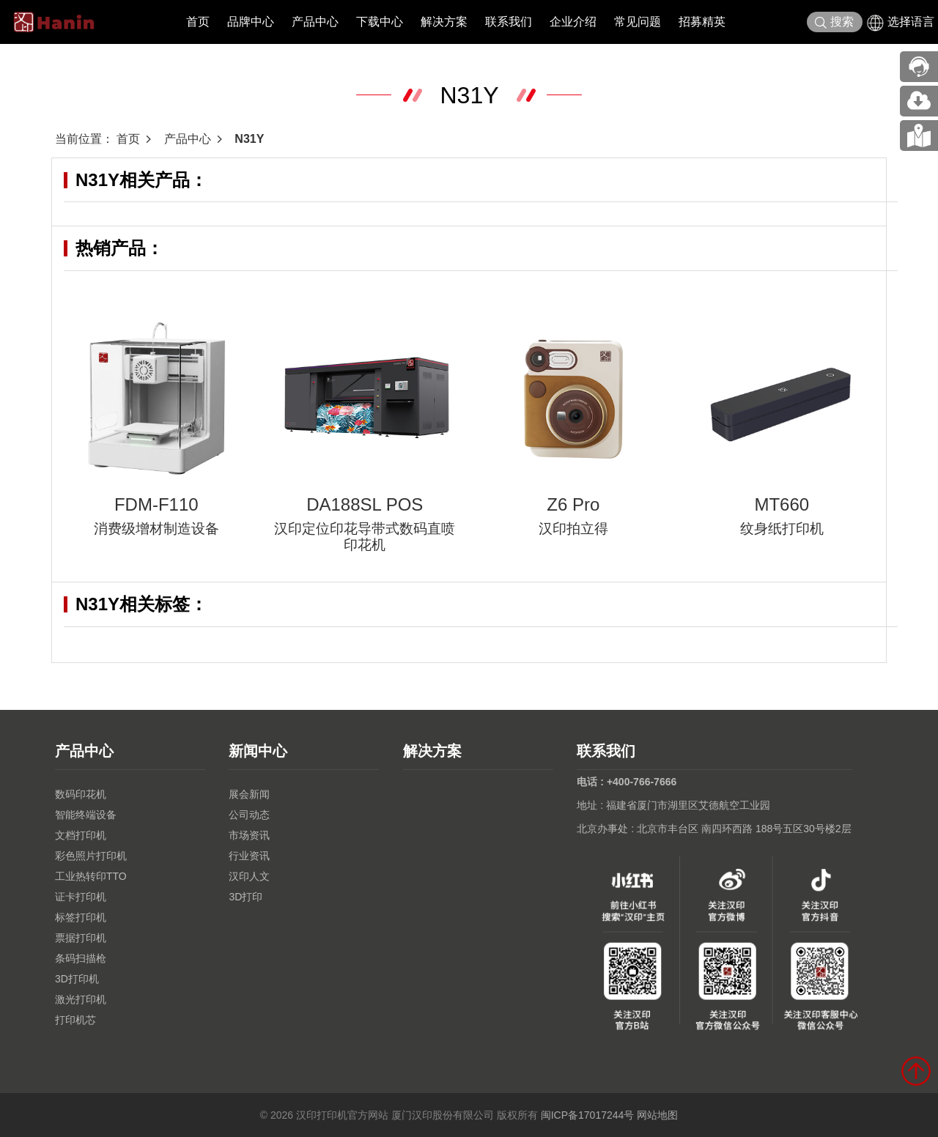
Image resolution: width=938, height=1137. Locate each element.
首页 (198, 21)
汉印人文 (249, 876)
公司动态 (249, 815)
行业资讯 (249, 856)
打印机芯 (75, 1020)
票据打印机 (80, 938)
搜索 (834, 22)
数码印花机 (80, 794)
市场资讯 (249, 835)
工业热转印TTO (91, 876)
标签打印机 (80, 917)
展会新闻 (249, 794)
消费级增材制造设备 (156, 528)
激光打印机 (80, 999)
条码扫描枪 (80, 958)
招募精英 (702, 21)
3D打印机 (77, 979)
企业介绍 (573, 21)
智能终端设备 (86, 815)
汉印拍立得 (573, 528)
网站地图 (657, 1115)
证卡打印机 (80, 897)
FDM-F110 (156, 504)
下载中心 (379, 21)
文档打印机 (80, 835)
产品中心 (315, 21)
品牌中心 (250, 21)
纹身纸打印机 (782, 528)
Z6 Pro (573, 504)
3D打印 (245, 897)
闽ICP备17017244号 (588, 1115)
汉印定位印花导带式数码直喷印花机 (364, 536)
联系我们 (508, 21)
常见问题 (637, 21)
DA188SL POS (364, 504)
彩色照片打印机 (91, 856)
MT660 (781, 504)
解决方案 (444, 21)
